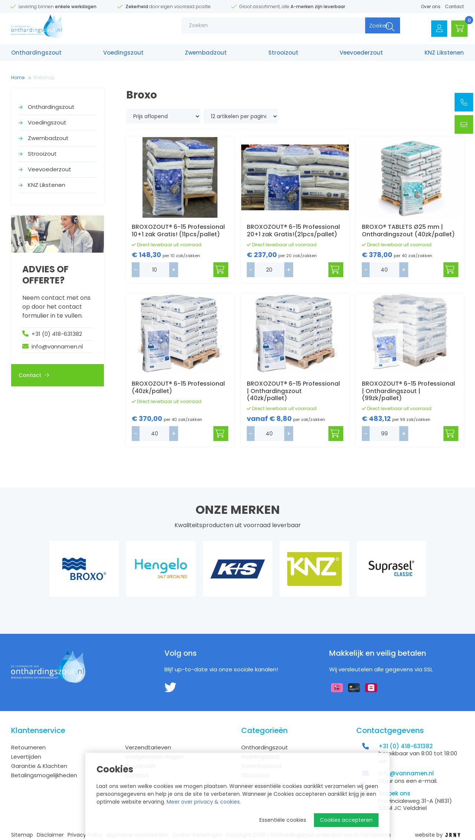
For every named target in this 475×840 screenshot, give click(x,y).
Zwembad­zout (206, 55)
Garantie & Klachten (39, 766)
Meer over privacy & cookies (203, 801)
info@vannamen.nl (57, 346)
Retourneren (28, 747)
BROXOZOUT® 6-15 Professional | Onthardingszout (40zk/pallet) (293, 390)
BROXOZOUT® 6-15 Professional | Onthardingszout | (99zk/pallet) (408, 390)
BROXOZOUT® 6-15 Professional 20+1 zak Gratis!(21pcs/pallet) (293, 230)
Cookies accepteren (346, 820)
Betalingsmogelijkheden (44, 775)
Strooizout (283, 55)
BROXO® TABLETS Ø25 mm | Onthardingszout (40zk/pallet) (408, 230)
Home (17, 77)
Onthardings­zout (36, 55)
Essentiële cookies (282, 820)
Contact (454, 6)
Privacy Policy (85, 835)
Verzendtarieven (148, 747)
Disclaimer (50, 835)
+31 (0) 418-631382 (57, 334)
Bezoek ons (394, 793)
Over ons (430, 6)
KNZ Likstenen (444, 55)
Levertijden (26, 756)
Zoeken (367, 29)
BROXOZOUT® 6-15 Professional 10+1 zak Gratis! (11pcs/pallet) (178, 230)
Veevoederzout (361, 55)
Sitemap (22, 835)
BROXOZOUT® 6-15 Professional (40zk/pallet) (178, 387)
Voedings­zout (123, 55)
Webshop (44, 77)
